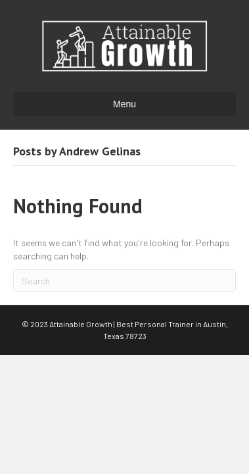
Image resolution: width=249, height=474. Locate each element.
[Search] (124, 280)
